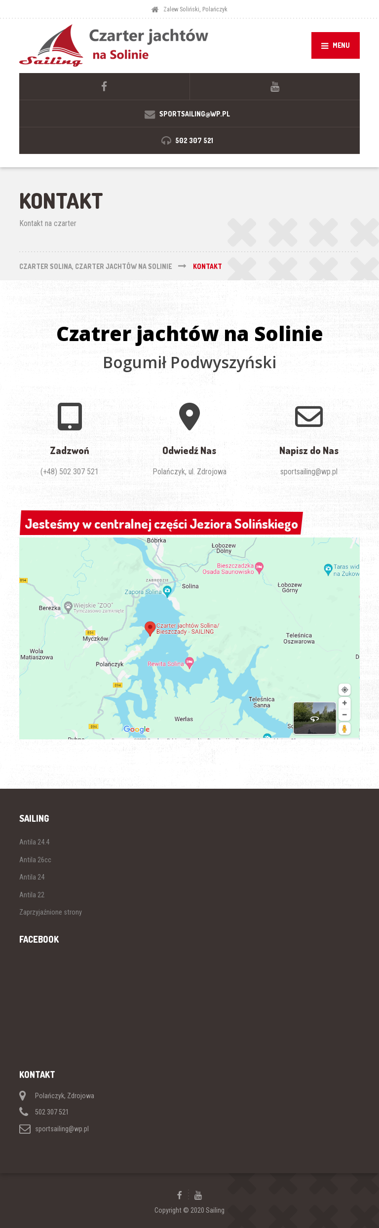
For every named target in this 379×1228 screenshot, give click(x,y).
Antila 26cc (35, 860)
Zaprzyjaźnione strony (50, 912)
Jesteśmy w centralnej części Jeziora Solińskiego (161, 524)
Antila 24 (31, 877)
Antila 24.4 (34, 842)
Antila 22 (31, 895)
